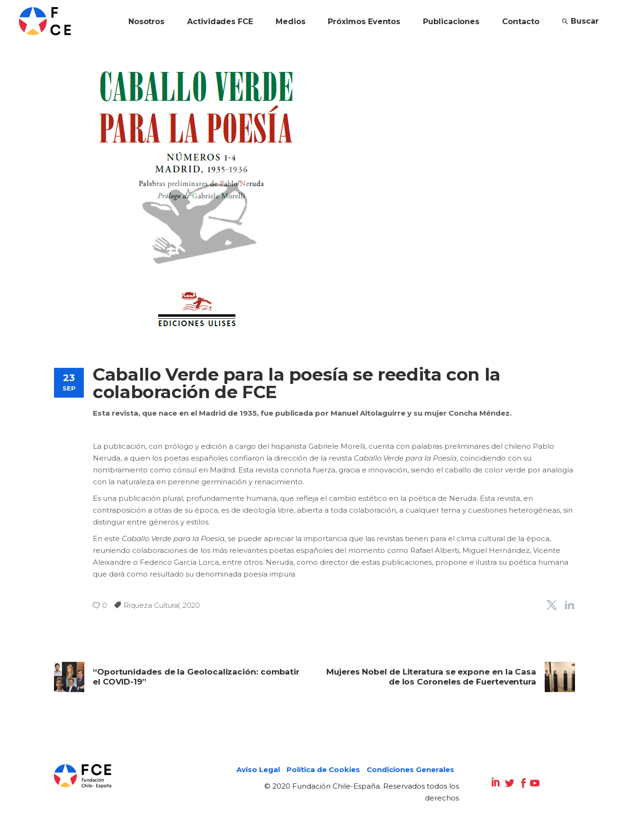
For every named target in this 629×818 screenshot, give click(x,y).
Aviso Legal (258, 769)
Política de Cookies (323, 769)
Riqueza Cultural (152, 605)
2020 (191, 605)
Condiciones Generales (410, 769)
